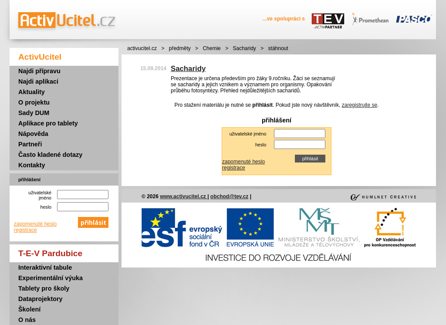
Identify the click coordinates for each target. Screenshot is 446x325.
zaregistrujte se (359, 105)
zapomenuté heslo (35, 224)
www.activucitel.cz (183, 196)
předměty (180, 48)
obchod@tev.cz (229, 196)
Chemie (211, 48)
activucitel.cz (142, 48)
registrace (25, 230)
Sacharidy (244, 48)
